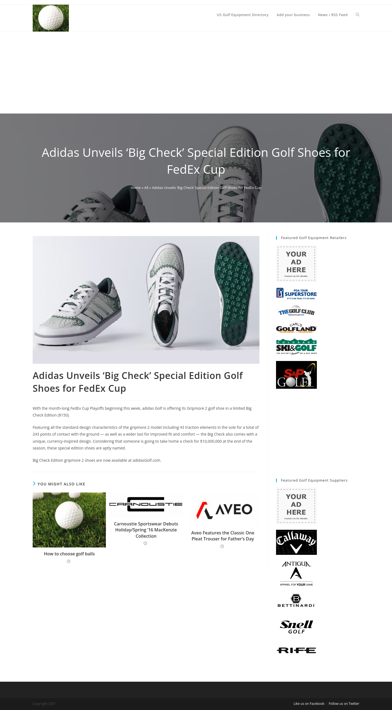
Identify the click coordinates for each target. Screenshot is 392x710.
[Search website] (357, 15)
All (146, 187)
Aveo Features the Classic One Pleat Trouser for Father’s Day (222, 536)
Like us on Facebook (308, 703)
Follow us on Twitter (344, 703)
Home (136, 187)
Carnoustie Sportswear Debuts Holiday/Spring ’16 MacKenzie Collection (146, 530)
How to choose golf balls (69, 554)
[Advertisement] (196, 73)
